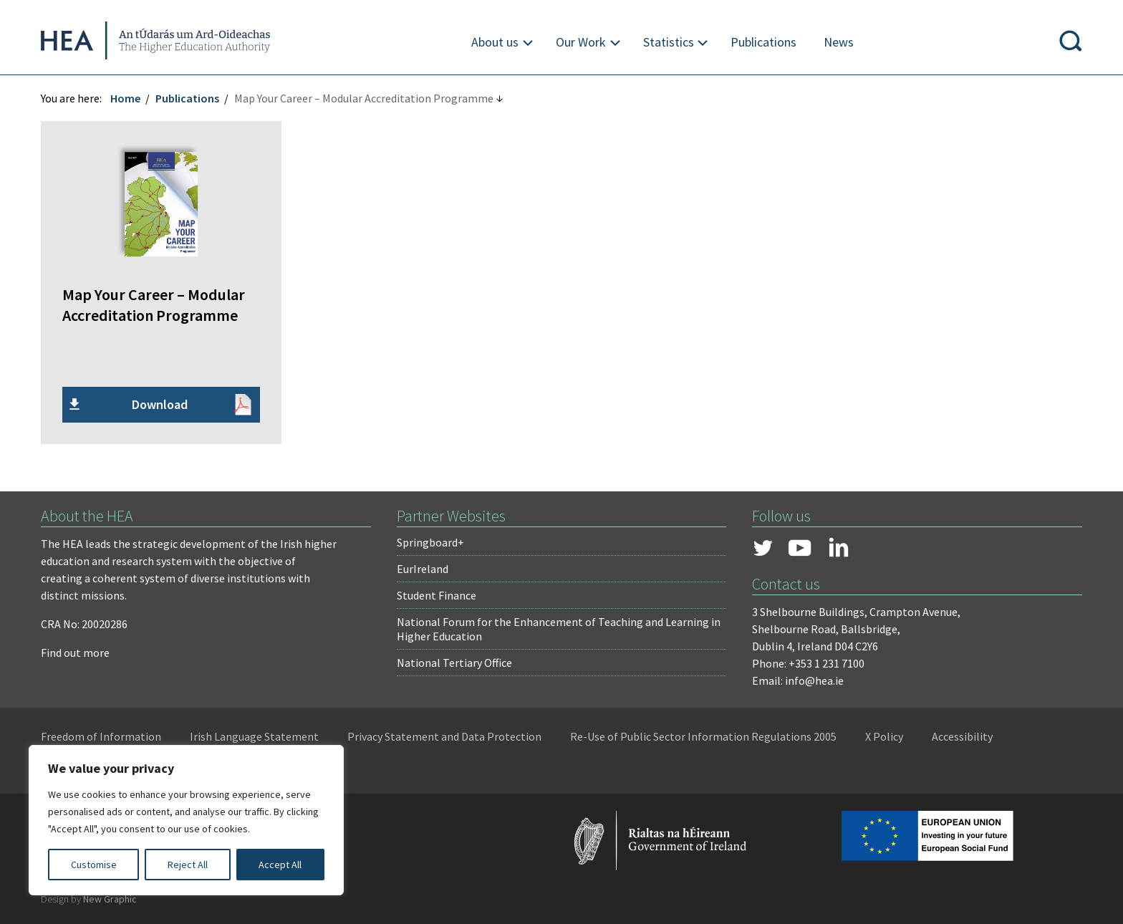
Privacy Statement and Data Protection (447, 735)
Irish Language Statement (256, 735)
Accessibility (964, 735)
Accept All (280, 864)
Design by (91, 898)
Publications (763, 42)
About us (495, 42)
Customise (94, 864)
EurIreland (423, 568)
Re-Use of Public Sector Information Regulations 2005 (705, 735)
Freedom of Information (103, 735)
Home (127, 98)
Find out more (77, 652)
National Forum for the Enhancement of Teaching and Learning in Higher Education (559, 628)
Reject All (188, 864)
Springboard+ (431, 541)
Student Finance (437, 594)
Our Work (581, 42)
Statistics (668, 42)
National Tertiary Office (455, 662)
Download (161, 403)
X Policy (886, 735)
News (839, 42)
